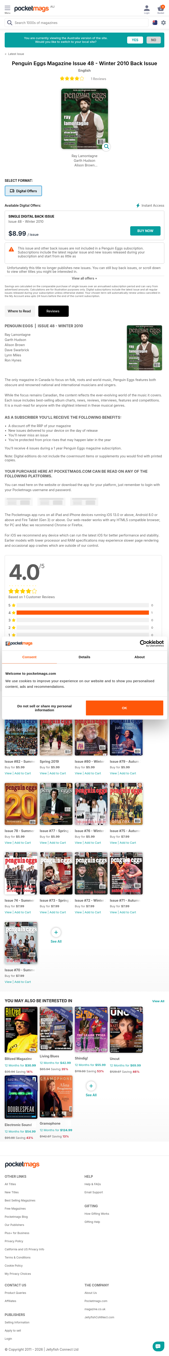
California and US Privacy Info (24, 1249)
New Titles (12, 1192)
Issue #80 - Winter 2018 (90, 761)
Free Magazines (15, 1208)
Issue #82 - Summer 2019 (20, 761)
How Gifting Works (97, 1213)
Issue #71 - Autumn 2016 (125, 900)
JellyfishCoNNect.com (99, 1317)
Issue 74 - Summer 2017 (20, 900)
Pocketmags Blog (16, 1216)
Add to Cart (22, 773)
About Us (91, 1293)
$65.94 (45, 1069)
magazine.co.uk (95, 1309)
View (8, 773)
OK (124, 708)
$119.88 (80, 1071)
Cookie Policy (14, 1265)
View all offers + (84, 278)
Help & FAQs (93, 1184)
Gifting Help (92, 1222)
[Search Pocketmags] (10, 23)
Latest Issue (16, 54)
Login (8, 1338)
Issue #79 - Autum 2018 (125, 761)
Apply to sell (13, 1330)
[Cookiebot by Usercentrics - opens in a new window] (143, 643)
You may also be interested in (38, 1000)
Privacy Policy (14, 1241)
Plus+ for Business (17, 1233)
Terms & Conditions (18, 1257)
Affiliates (10, 1301)
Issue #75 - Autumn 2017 (125, 831)
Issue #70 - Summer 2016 (20, 970)
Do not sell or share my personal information (44, 708)
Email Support (94, 1192)
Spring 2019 (49, 761)
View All (158, 1001)
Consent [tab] (29, 657)
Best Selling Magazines (20, 1200)
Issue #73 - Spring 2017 (55, 900)
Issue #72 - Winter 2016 (90, 900)
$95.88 (10, 1138)
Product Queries (15, 1293)
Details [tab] (84, 657)
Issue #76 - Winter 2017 (90, 831)
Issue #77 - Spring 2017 (55, 831)
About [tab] (139, 657)
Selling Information (17, 1322)
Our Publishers (14, 1225)
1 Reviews (98, 79)
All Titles (10, 1184)
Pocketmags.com (96, 1301)
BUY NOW (145, 231)
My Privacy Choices (18, 1273)
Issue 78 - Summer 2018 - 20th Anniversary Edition (20, 831)
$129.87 (115, 1071)
